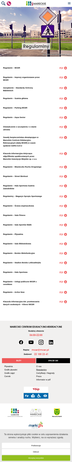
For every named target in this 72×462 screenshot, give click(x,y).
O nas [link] (39, 366)
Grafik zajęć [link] (9, 373)
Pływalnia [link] (8, 366)
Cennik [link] (7, 376)
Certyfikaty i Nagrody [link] (45, 373)
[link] (4, 3)
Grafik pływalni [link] (10, 370)
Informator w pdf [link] (43, 380)
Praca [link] (38, 376)
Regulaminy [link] (41, 370)
